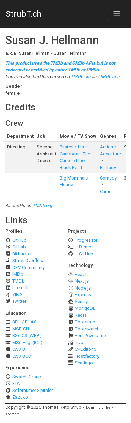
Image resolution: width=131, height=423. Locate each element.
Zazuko (20, 397)
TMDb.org (80, 76)
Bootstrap (85, 321)
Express (83, 294)
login (90, 407)
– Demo (83, 246)
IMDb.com (110, 76)
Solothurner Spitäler (32, 390)
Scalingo (84, 362)
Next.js (82, 281)
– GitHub (84, 253)
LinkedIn (21, 287)
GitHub (19, 240)
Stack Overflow (27, 260)
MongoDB (85, 308)
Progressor (86, 240)
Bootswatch (87, 328)
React (81, 274)
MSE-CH (20, 328)
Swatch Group (26, 376)
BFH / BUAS (24, 321)
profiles (104, 407)
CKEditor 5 (85, 349)
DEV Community (28, 267)
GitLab (19, 246)
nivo (79, 342)
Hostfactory (87, 356)
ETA (16, 383)
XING (17, 294)
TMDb (18, 281)
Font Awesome (90, 335)
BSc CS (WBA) (27, 335)
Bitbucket (22, 253)
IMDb (17, 274)
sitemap (12, 414)
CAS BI (19, 349)
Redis (81, 315)
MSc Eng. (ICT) (27, 342)
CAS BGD (21, 356)
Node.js (83, 288)
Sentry (81, 301)
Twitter (19, 301)
